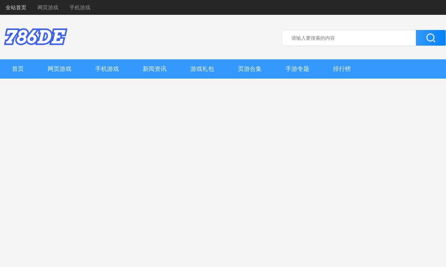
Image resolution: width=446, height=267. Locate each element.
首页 (18, 69)
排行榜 (342, 69)
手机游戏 (80, 7)
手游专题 (297, 69)
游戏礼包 (202, 69)
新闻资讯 (155, 69)
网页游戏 (48, 7)
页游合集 (250, 69)
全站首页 (16, 7)
